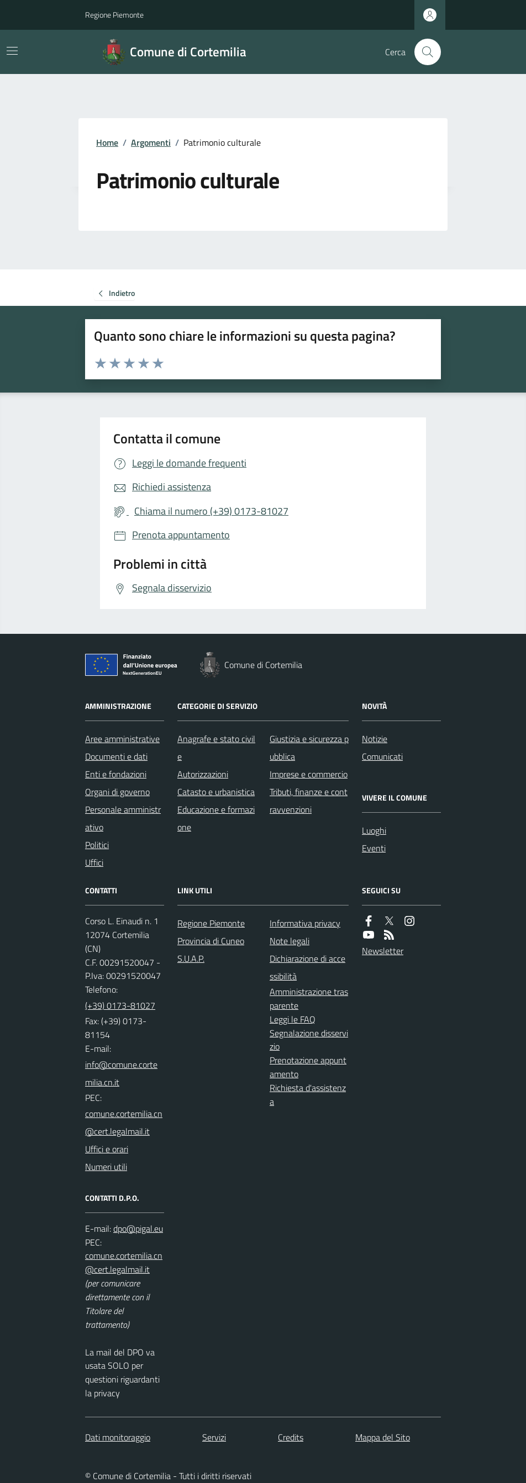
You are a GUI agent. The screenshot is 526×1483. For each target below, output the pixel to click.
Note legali (289, 940)
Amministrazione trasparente (309, 998)
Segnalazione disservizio (309, 1039)
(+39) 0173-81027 (120, 1005)
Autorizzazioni (202, 774)
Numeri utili (106, 1166)
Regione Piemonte (114, 14)
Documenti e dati (116, 756)
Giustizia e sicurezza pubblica (309, 747)
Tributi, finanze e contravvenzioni (309, 800)
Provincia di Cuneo (210, 940)
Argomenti (151, 142)
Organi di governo (117, 791)
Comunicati (382, 756)
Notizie (374, 738)
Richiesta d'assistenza (308, 1094)
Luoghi (374, 830)
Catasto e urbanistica (216, 791)
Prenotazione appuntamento (308, 1067)
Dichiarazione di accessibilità (307, 967)
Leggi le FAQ (292, 1019)
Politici (97, 844)
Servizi (214, 1437)
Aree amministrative (122, 738)
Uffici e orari (106, 1149)
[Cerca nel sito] (423, 52)
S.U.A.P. (190, 958)
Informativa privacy (305, 923)
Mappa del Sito (382, 1437)
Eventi (374, 848)
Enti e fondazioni (115, 774)
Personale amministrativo (123, 818)
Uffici (94, 862)
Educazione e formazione (216, 818)
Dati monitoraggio (117, 1437)
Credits (290, 1437)
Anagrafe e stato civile (216, 747)
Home (107, 142)
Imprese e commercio (309, 774)
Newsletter (382, 950)
